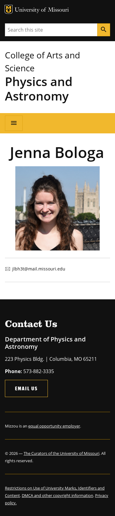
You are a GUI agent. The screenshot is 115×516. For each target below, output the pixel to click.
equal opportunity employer (54, 426)
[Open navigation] (14, 123)
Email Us (26, 388)
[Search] (103, 29)
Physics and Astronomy (38, 88)
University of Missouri (42, 10)
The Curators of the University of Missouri (61, 453)
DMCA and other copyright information (57, 495)
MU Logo (9, 9)
